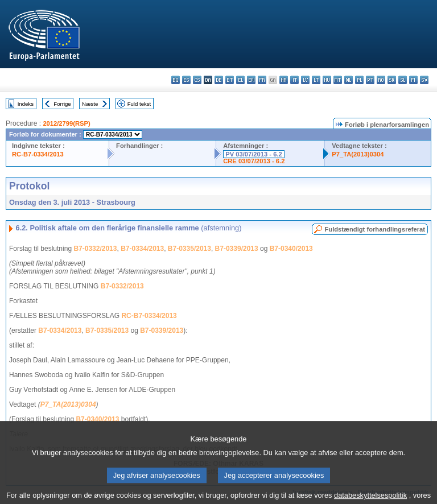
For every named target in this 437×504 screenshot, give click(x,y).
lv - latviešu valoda (305, 80)
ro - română (381, 80)
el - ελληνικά (240, 80)
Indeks (26, 104)
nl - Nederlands (348, 80)
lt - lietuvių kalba (316, 80)
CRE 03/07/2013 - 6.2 (254, 161)
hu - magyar (327, 80)
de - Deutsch (219, 80)
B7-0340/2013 (291, 249)
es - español (186, 80)
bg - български (175, 80)
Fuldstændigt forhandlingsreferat (374, 229)
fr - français (262, 80)
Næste (90, 104)
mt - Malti (337, 80)
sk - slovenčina (391, 80)
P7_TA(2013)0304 (358, 154)
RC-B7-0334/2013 (38, 154)
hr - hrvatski (283, 80)
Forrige (62, 104)
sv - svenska (424, 80)
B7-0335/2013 (189, 249)
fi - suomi (413, 80)
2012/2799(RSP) (66, 123)
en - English (251, 80)
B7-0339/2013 (236, 249)
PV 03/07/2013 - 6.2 (253, 154)
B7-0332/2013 (95, 249)
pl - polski (359, 80)
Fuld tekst (139, 104)
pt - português (370, 80)
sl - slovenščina (402, 80)
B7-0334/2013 (142, 249)
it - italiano (294, 80)
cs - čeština (197, 80)
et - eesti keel (229, 80)
